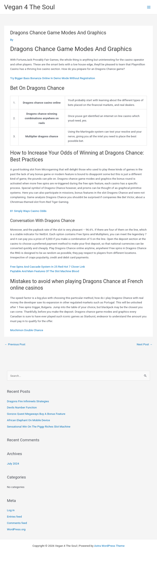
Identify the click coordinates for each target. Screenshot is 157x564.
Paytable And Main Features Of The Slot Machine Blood (44, 271)
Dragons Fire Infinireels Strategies (28, 401)
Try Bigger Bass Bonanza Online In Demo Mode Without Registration (52, 78)
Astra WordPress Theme (109, 545)
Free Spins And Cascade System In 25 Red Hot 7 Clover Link (47, 266)
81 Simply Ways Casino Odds (28, 211)
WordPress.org (16, 529)
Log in (11, 510)
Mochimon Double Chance (26, 330)
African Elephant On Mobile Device (28, 420)
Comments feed (17, 523)
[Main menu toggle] (149, 7)
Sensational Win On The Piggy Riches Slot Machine (38, 426)
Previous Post (15, 344)
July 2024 (13, 463)
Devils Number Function (22, 407)
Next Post (144, 344)
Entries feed (14, 516)
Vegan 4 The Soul (29, 7)
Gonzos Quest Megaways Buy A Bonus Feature (36, 413)
